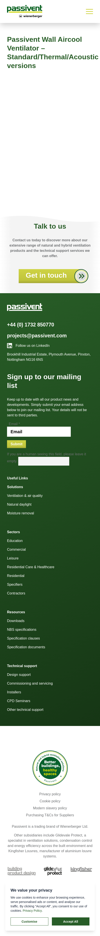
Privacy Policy (32, 910)
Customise (29, 921)
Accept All (70, 921)
